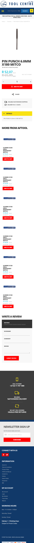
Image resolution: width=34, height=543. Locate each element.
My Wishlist (5, 496)
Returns (4, 500)
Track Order (5, 498)
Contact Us (5, 474)
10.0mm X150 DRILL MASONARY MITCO (7, 209)
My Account (5, 491)
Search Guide (5, 478)
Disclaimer (4, 480)
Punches (9, 21)
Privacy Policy (5, 469)
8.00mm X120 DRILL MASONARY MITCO (7, 268)
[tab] (17, 113)
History (4, 476)
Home (3, 21)
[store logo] (17, 3)
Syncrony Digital (20, 537)
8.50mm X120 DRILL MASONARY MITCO (7, 297)
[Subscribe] (17, 440)
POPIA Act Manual (6, 471)
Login (3, 494)
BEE (3, 483)
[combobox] (14, 11)
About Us (4, 465)
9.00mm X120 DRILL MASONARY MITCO (7, 238)
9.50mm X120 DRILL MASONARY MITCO (7, 179)
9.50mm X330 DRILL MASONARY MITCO (7, 150)
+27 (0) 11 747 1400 (17, 386)
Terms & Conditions (7, 467)
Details (9, 114)
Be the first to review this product (10, 67)
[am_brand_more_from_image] (9, 139)
